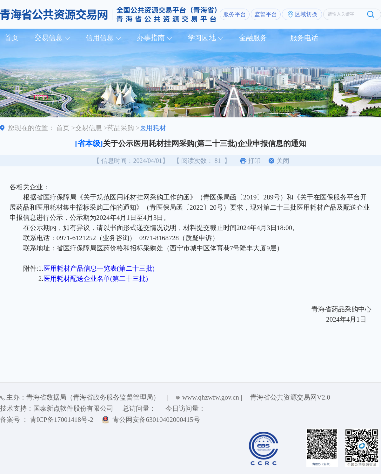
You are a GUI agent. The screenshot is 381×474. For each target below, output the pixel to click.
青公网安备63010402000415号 (156, 419)
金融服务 (253, 38)
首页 (11, 38)
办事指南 (151, 38)
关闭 (283, 160)
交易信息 (49, 38)
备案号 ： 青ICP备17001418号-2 (46, 419)
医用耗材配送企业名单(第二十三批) (95, 278)
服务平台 (234, 14)
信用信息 (100, 38)
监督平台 (265, 14)
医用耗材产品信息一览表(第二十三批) (99, 268)
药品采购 (120, 128)
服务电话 (304, 38)
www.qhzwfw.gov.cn (210, 397)
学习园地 (202, 38)
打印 (254, 160)
